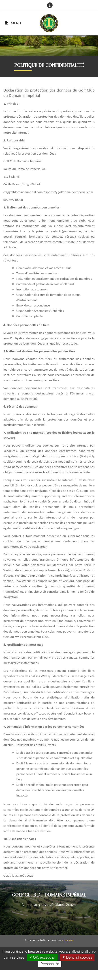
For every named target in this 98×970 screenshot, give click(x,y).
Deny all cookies (77, 957)
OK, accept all (42, 957)
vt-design (67, 940)
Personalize (49, 964)
